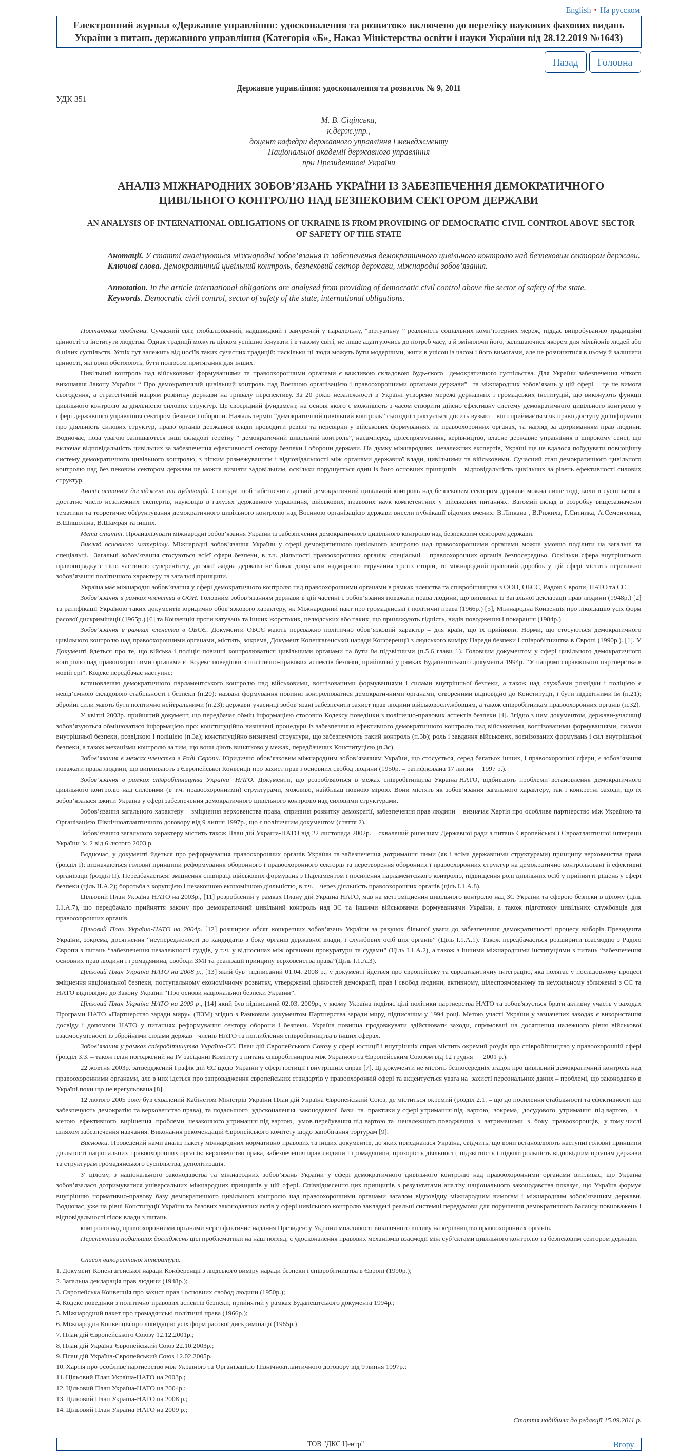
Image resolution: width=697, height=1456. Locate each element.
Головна (615, 62)
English (578, 10)
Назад (565, 62)
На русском (620, 10)
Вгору (623, 1444)
